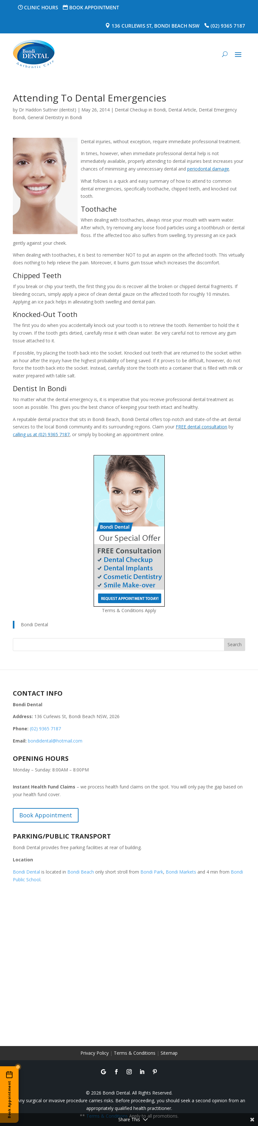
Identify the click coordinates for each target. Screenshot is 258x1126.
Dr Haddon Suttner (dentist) (47, 110)
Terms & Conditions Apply (129, 610)
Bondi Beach (80, 872)
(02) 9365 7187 (228, 25)
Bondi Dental (34, 624)
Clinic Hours (41, 7)
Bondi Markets (181, 872)
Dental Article (182, 110)
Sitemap (169, 1053)
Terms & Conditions (134, 1053)
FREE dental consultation (201, 427)
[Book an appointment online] (9, 1094)
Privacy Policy (94, 1053)
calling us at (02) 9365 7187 (41, 434)
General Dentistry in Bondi (55, 117)
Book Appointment (94, 7)
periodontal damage (208, 169)
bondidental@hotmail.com (55, 741)
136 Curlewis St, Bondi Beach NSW (155, 25)
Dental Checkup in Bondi (140, 110)
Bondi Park (151, 872)
